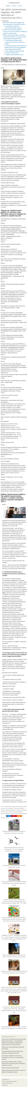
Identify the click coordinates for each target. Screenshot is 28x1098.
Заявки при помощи (14, 813)
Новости (14, 5)
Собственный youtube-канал (10, 809)
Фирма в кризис (8, 806)
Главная (8, 5)
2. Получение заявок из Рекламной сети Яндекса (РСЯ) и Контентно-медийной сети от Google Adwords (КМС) (15, 47)
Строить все (14, 3)
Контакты (3, 1081)
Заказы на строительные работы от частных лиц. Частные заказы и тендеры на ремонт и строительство (15, 31)
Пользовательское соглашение (11, 1081)
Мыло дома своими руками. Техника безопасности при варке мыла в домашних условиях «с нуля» (13, 1063)
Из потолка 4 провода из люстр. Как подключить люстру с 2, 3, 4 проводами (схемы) (12, 1057)
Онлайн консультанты (23, 813)
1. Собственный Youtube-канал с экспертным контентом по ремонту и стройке (14, 42)
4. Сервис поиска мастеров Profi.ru (14, 54)
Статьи (20, 5)
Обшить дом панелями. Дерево (10, 1067)
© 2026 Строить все (5, 1079)
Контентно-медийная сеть (5, 813)
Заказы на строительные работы (17, 806)
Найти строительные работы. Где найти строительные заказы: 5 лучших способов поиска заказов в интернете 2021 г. (14, 36)
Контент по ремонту (8, 811)
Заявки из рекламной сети (18, 811)
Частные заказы (10, 808)
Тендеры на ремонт (17, 808)
